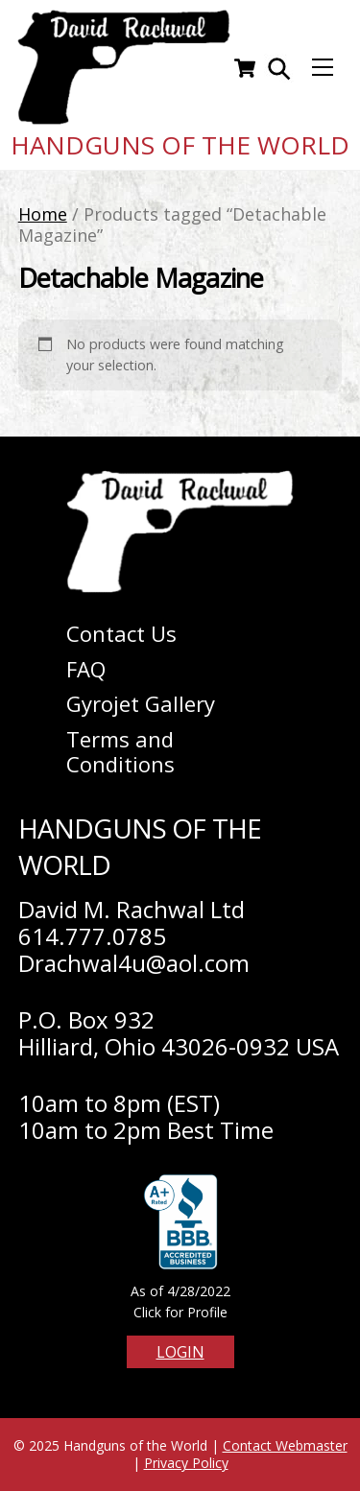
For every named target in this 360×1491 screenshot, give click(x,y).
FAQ (86, 668)
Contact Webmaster (285, 1445)
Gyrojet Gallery (140, 703)
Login (180, 1351)
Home (42, 213)
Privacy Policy (186, 1463)
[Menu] (322, 67)
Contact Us (121, 633)
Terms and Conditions (120, 751)
